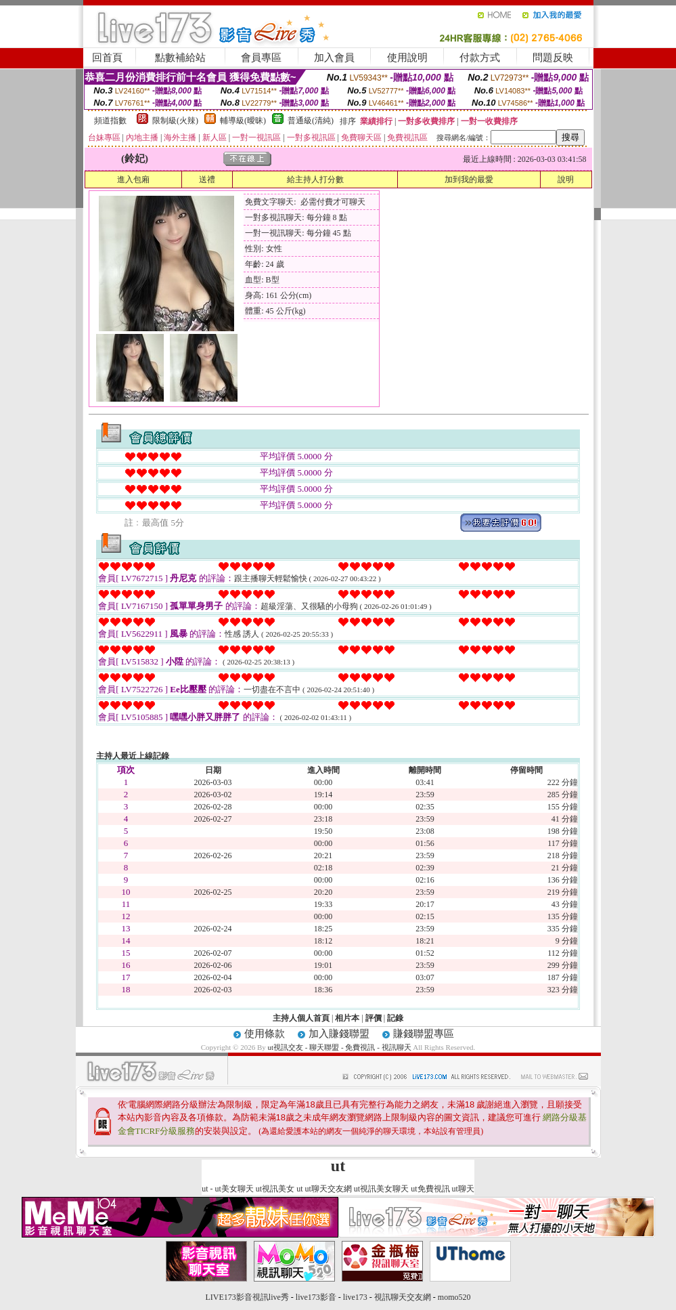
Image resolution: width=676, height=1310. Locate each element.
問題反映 (553, 57)
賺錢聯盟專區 (423, 1033)
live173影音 (316, 1297)
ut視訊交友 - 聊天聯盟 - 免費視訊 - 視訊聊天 (339, 1047)
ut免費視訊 (430, 1188)
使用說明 (407, 57)
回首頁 (107, 57)
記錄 (395, 1018)
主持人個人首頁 (301, 1018)
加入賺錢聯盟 (339, 1033)
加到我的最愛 (469, 179)
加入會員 (334, 57)
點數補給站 (180, 57)
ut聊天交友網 (328, 1188)
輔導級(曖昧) (243, 120)
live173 (355, 1297)
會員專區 (261, 57)
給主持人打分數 (315, 179)
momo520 (454, 1297)
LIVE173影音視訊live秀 (247, 1297)
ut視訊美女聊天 (381, 1188)
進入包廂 (133, 179)
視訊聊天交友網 (402, 1297)
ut (205, 1188)
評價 (373, 1018)
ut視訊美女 (275, 1188)
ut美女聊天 (234, 1188)
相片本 (347, 1018)
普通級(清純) (311, 120)
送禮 (207, 179)
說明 (566, 179)
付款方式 (479, 57)
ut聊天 (463, 1188)
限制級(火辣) (175, 120)
